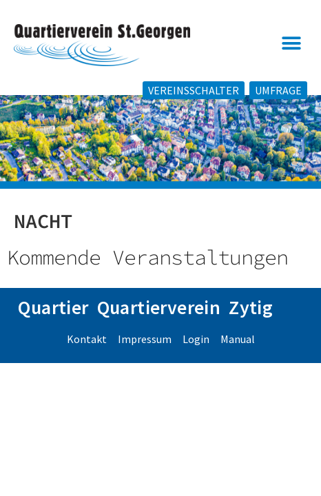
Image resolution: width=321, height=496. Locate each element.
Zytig (251, 325)
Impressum (145, 357)
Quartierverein (159, 325)
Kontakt (87, 357)
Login (196, 357)
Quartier (53, 325)
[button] (291, 43)
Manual (237, 357)
